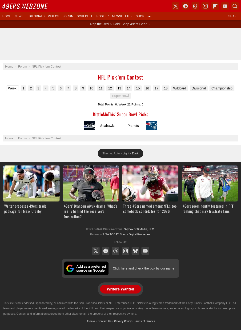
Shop (140, 16)
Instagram (125, 251)
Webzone (25, 6)
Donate (90, 321)
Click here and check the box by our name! (144, 268)
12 (110, 88)
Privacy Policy (123, 321)
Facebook (105, 251)
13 (119, 88)
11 (101, 88)
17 (156, 88)
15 (138, 88)
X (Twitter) (96, 251)
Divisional (199, 88)
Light (126, 153)
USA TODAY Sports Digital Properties (126, 234)
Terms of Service (144, 321)
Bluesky (135, 251)
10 (91, 88)
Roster (102, 16)
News (19, 16)
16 (147, 88)
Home (6, 16)
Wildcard (179, 88)
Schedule (85, 16)
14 (129, 88)
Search (235, 6)
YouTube (145, 251)
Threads (115, 251)
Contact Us (104, 321)
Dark (135, 153)
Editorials (36, 16)
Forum (68, 16)
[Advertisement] (120, 44)
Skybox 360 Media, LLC (139, 229)
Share (233, 16)
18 (166, 88)
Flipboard (215, 6)
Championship (222, 88)
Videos (53, 16)
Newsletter (122, 16)
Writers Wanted (120, 289)
